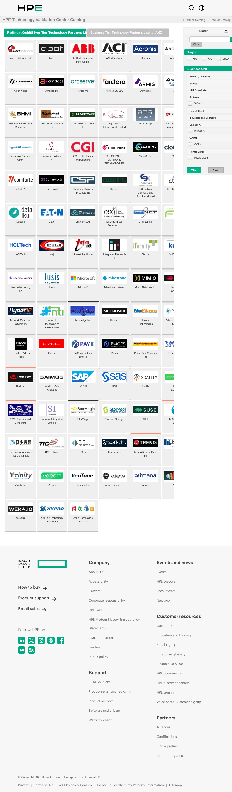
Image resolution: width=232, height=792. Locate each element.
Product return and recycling (110, 691)
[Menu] (211, 7)
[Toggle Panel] (226, 31)
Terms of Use (43, 785)
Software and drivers (104, 710)
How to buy (32, 587)
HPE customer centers (173, 683)
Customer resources (179, 616)
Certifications (167, 737)
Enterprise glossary (171, 654)
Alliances (163, 727)
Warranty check (100, 720)
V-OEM (197, 144)
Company (99, 562)
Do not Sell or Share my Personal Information (130, 785)
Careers (94, 591)
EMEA (225, 59)
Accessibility (98, 581)
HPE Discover (166, 581)
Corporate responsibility (107, 600)
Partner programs (170, 756)
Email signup (166, 645)
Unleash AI (199, 131)
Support (98, 672)
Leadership (97, 647)
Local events (166, 591)
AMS (195, 59)
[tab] (45, 32)
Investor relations (101, 638)
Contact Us (165, 626)
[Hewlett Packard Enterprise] (45, 564)
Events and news (175, 562)
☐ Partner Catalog (193, 20)
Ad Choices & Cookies (75, 785)
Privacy (23, 785)
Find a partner (167, 746)
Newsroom (165, 600)
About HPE (96, 572)
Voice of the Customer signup (179, 702)
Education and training (174, 635)
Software (198, 103)
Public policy (98, 657)
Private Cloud (201, 158)
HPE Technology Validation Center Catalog (43, 19)
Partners (166, 718)
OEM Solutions (100, 682)
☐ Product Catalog (218, 20)
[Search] (191, 7)
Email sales (32, 608)
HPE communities (170, 673)
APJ (210, 59)
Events (162, 572)
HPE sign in (165, 692)
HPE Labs (96, 610)
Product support (37, 597)
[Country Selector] (201, 7)
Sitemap (175, 785)
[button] (207, 30)
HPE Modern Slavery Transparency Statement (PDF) (114, 623)
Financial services (170, 664)
